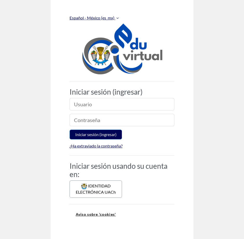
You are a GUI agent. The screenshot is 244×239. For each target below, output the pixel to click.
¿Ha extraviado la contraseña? (96, 145)
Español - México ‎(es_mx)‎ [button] (92, 17)
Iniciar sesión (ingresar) (96, 134)
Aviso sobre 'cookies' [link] (96, 214)
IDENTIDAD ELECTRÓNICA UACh (96, 188)
